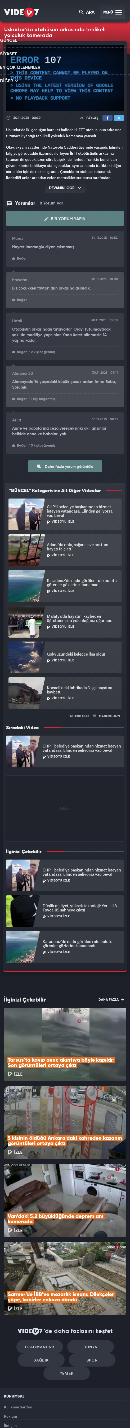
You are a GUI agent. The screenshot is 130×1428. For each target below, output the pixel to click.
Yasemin (67, 1419)
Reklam (10, 1350)
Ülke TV (75, 1408)
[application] (65, 78)
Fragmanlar (42, 1272)
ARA (87, 13)
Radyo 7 (38, 1408)
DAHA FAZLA (111, 997)
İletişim (10, 1362)
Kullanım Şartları (18, 1338)
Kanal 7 (19, 1408)
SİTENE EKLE (77, 713)
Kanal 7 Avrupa (57, 1408)
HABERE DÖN (106, 713)
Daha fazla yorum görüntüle (65, 464)
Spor (89, 1288)
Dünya (87, 1272)
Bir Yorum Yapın (65, 218)
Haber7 (102, 1408)
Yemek (67, 1304)
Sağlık (44, 1288)
